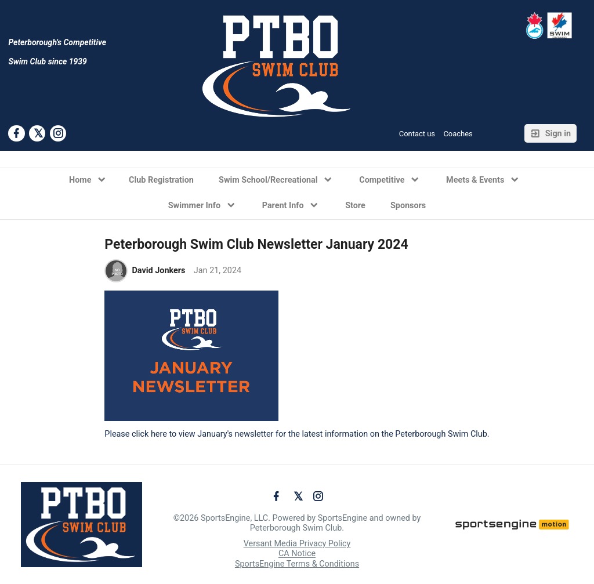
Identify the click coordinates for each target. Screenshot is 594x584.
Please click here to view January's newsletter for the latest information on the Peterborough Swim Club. (296, 434)
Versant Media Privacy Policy (297, 544)
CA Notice (297, 554)
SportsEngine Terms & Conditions (297, 564)
